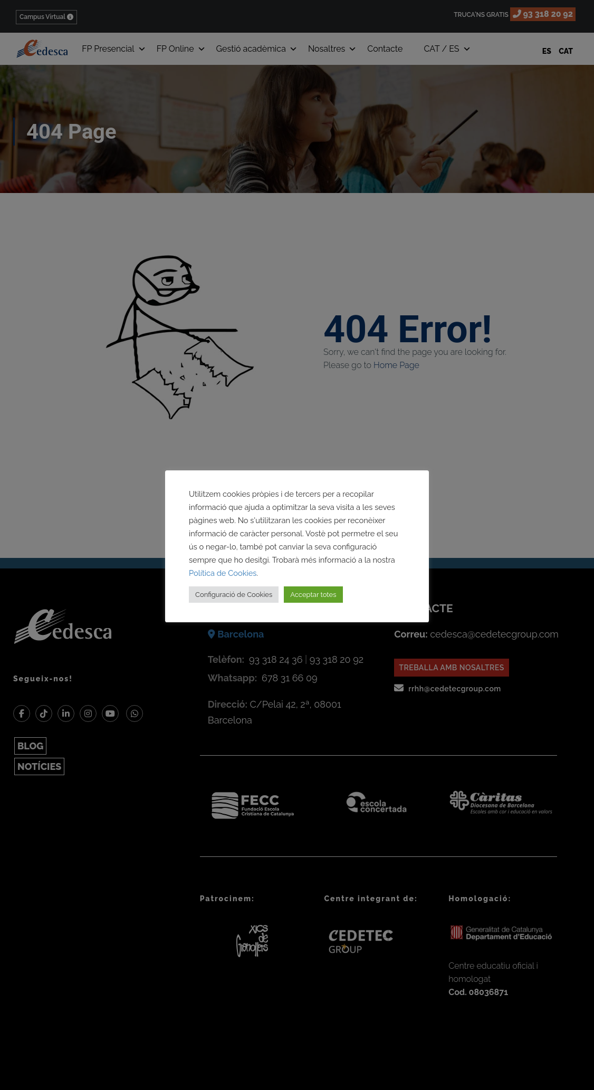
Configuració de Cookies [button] (233, 595)
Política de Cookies (222, 572)
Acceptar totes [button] (313, 595)
